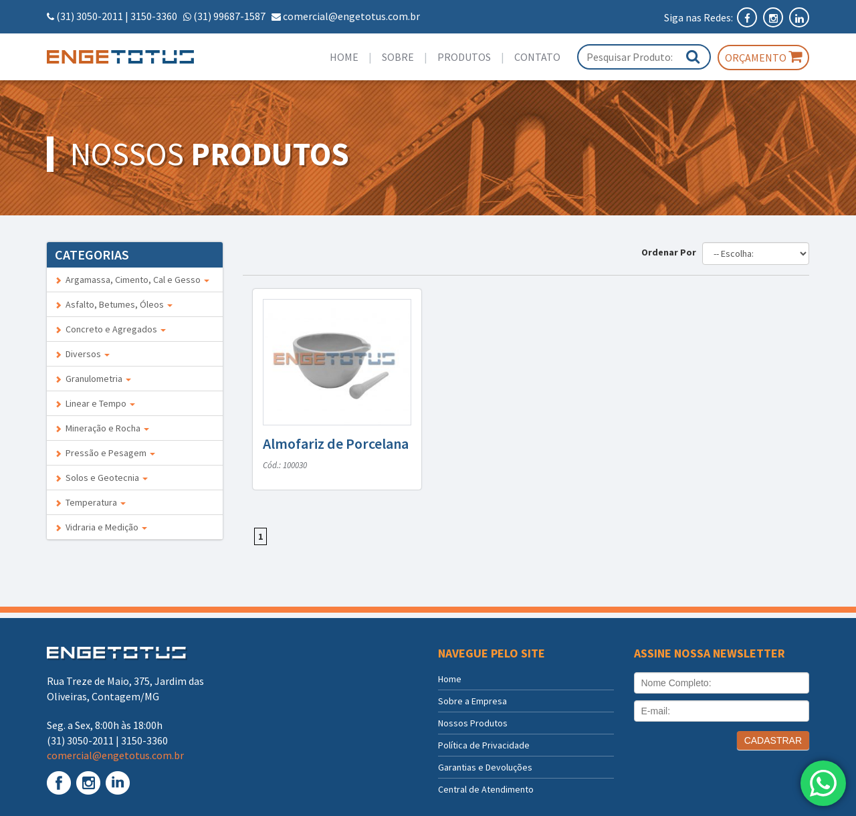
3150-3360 (153, 16)
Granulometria (93, 379)
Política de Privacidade (484, 745)
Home (344, 57)
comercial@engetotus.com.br (351, 16)
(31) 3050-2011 (89, 16)
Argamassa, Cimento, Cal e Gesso (132, 280)
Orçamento (763, 56)
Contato (537, 57)
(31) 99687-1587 (229, 16)
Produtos (464, 57)
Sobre (398, 57)
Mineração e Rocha (102, 428)
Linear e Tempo (95, 403)
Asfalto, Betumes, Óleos (114, 304)
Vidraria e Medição (101, 527)
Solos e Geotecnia (101, 478)
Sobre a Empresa (472, 701)
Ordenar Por (670, 252)
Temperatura (90, 502)
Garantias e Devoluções (485, 767)
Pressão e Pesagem (105, 453)
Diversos (82, 354)
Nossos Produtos (473, 723)
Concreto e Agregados (110, 329)
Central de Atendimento (486, 789)
